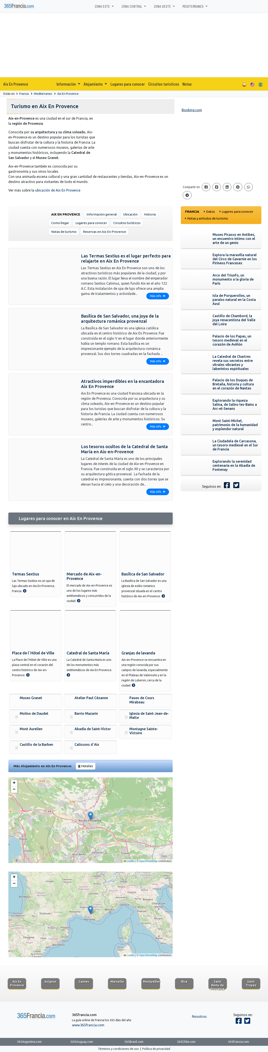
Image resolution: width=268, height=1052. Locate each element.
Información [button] (67, 83)
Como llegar (60, 223)
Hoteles (87, 766)
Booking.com (192, 110)
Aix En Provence (15, 83)
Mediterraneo (43, 93)
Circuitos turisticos (163, 83)
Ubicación (130, 214)
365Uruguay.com (81, 1041)
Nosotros (199, 1016)
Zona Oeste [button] (163, 6)
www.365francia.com (88, 1025)
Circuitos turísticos (127, 223)
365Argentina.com (29, 1041)
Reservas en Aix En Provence (104, 231)
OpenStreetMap (148, 861)
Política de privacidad (156, 1049)
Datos (210, 211)
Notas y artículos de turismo (207, 218)
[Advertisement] (134, 45)
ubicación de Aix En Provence (57, 190)
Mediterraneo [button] (193, 6)
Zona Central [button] (132, 6)
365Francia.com (238, 1041)
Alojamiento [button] (93, 83)
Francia (24, 93)
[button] (90, 815)
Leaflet (129, 861)
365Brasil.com (133, 1041)
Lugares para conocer (128, 83)
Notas (187, 83)
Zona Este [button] (103, 6)
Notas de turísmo (63, 231)
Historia (150, 214)
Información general (102, 214)
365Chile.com (186, 1041)
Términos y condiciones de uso (118, 1049)
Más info (157, 296)
